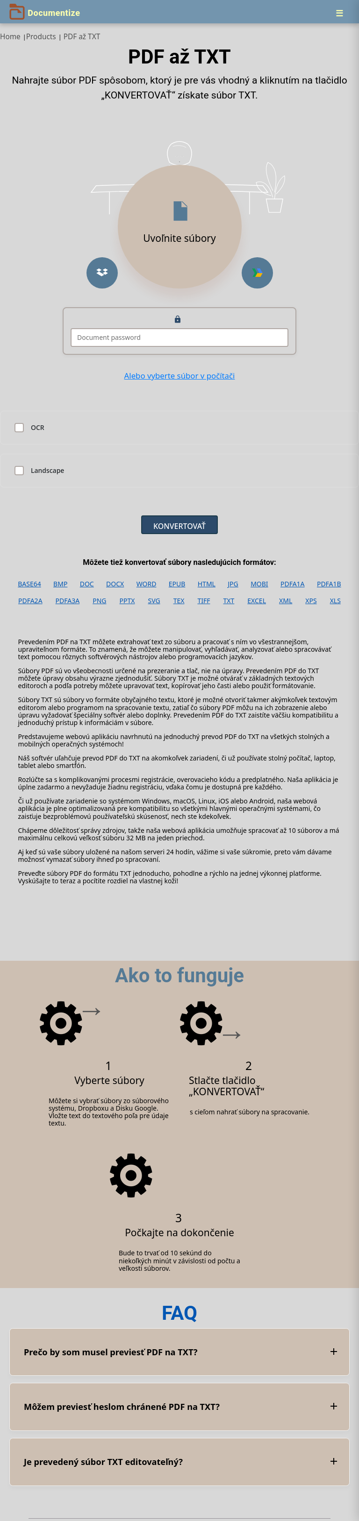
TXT (229, 601)
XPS (310, 601)
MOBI (259, 584)
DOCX (115, 584)
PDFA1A (292, 584)
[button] (102, 273)
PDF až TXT (82, 37)
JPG (233, 584)
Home (10, 37)
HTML (206, 584)
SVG (154, 601)
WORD (146, 584)
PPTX (127, 601)
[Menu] (339, 13)
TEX (179, 601)
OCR (37, 427)
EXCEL (256, 601)
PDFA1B (329, 584)
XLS (335, 601)
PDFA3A (68, 601)
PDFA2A (30, 601)
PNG (99, 601)
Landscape (47, 470)
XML (285, 601)
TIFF (203, 601)
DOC (87, 584)
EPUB (177, 584)
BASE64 (29, 584)
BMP (60, 584)
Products (41, 37)
